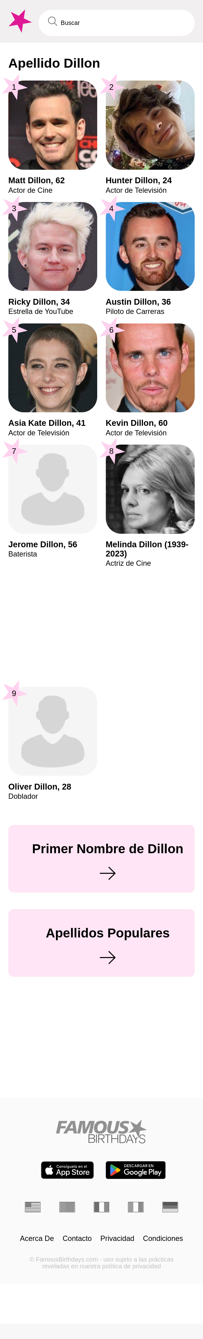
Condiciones (163, 1238)
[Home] (101, 1131)
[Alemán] (170, 1207)
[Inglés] (33, 1207)
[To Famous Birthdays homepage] (19, 21)
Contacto (77, 1238)
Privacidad (117, 1238)
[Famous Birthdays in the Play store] (135, 1170)
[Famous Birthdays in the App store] (67, 1170)
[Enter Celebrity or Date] (116, 23)
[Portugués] (67, 1207)
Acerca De (37, 1238)
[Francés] (101, 1207)
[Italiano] (136, 1207)
